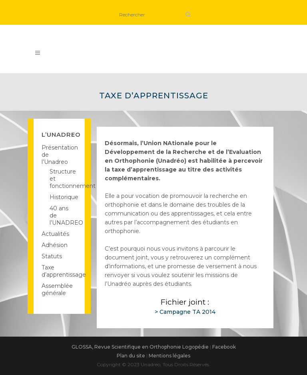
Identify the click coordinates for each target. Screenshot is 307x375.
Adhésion (55, 245)
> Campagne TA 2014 (185, 311)
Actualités (55, 233)
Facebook (224, 347)
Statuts (52, 256)
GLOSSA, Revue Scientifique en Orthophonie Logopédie (140, 347)
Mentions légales (169, 356)
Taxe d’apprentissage (64, 271)
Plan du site (131, 356)
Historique (64, 197)
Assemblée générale (57, 289)
